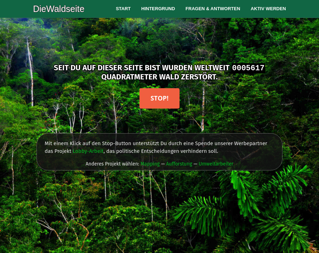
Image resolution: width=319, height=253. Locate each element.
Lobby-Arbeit (88, 151)
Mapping (150, 164)
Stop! (159, 98)
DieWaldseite (58, 9)
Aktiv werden (268, 8)
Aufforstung (179, 164)
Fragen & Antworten (212, 8)
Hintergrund (158, 8)
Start (123, 8)
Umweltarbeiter (215, 164)
